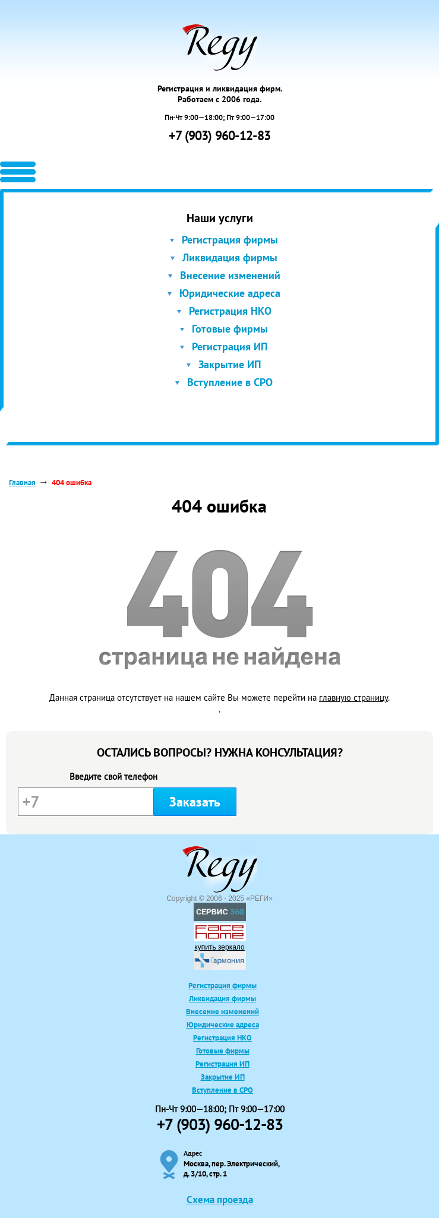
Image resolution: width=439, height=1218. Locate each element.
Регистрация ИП (230, 346)
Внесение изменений (230, 275)
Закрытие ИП (229, 364)
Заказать (194, 801)
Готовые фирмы (230, 329)
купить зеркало (219, 947)
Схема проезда (220, 1199)
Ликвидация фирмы (229, 257)
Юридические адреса (229, 293)
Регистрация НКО (230, 311)
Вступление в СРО (230, 382)
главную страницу (353, 697)
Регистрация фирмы (230, 239)
